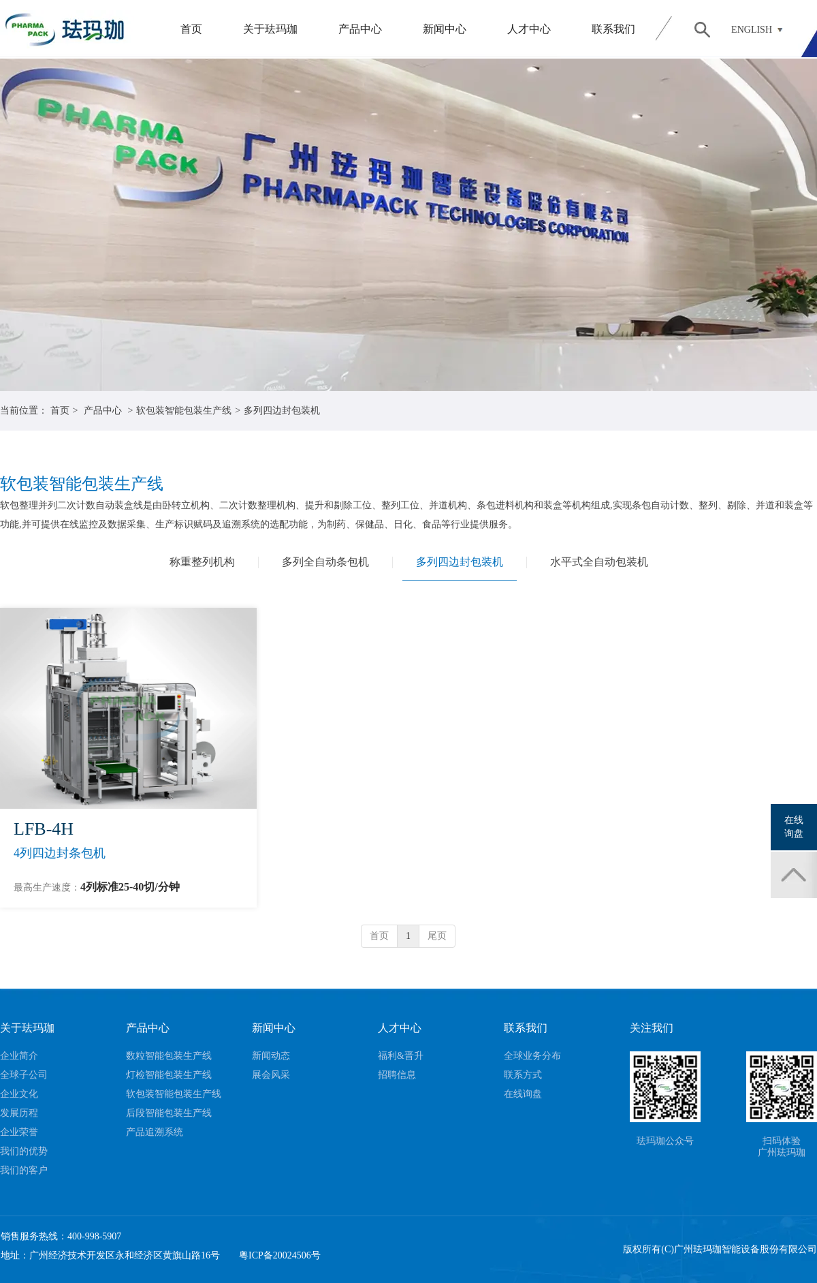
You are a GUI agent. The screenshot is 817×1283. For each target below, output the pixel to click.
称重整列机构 (202, 562)
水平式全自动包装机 (599, 562)
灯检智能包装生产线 (169, 1075)
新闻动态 (271, 1056)
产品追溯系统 (154, 1132)
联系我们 (613, 29)
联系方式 (523, 1075)
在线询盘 (523, 1094)
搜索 (702, 29)
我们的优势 (24, 1151)
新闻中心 (444, 29)
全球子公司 (24, 1075)
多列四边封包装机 (282, 410)
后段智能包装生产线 (169, 1113)
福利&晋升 (400, 1056)
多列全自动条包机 (325, 562)
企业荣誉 (19, 1132)
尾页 (437, 936)
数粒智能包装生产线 (169, 1056)
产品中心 (360, 29)
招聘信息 (397, 1075)
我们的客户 (24, 1170)
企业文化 (19, 1094)
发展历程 (19, 1113)
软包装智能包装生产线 (183, 410)
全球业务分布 (532, 1056)
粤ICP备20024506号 (280, 1255)
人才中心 (529, 29)
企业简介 (19, 1056)
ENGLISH (751, 30)
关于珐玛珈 (270, 29)
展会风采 (271, 1075)
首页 (191, 29)
